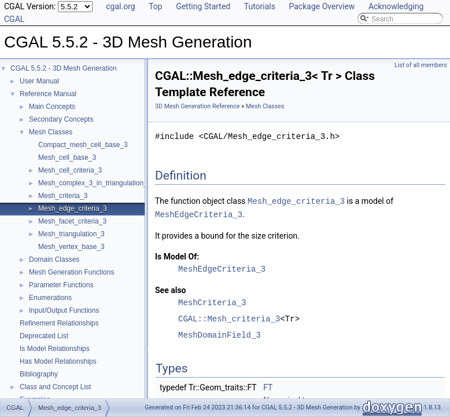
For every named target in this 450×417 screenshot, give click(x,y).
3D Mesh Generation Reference (197, 106)
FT (267, 386)
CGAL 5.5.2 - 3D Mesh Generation (63, 68)
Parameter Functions (61, 285)
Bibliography (39, 374)
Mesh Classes (50, 132)
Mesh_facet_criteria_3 (72, 221)
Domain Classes (54, 259)
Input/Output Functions (64, 310)
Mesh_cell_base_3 (67, 157)
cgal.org (120, 6)
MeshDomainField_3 (219, 333)
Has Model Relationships (58, 361)
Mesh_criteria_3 (62, 196)
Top (156, 6)
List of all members (420, 65)
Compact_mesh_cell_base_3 (83, 145)
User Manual (39, 81)
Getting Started (203, 6)
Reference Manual (48, 94)
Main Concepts (52, 107)
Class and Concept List (55, 387)
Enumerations (50, 298)
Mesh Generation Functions (71, 272)
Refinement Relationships (59, 323)
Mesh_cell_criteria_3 (70, 170)
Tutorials (259, 6)
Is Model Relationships (55, 349)
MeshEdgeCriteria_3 (198, 213)
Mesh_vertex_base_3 (71, 247)
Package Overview (322, 6)
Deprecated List (44, 336)
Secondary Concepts (61, 119)
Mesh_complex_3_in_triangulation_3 (94, 183)
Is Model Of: (177, 255)
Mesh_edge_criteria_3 (72, 208)
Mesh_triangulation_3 (71, 234)
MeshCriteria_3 (212, 301)
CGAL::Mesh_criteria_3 (229, 317)
